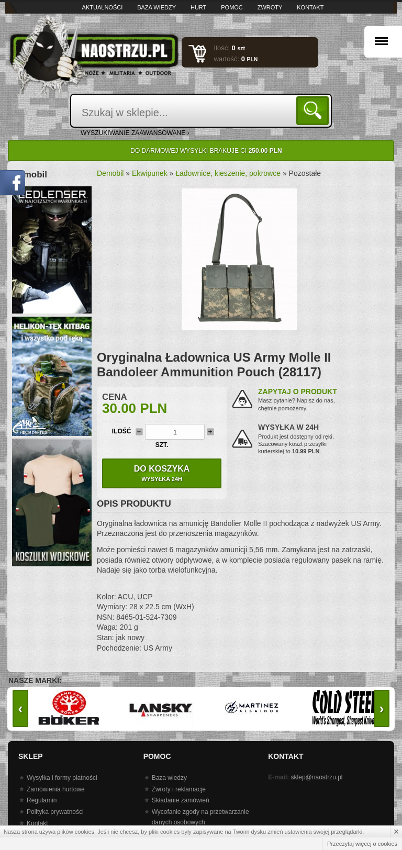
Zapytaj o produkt (297, 391)
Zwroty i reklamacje (179, 789)
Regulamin (42, 800)
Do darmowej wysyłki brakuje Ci (206, 150)
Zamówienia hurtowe (56, 789)
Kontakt (310, 7)
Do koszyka (161, 473)
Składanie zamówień (180, 800)
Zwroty (270, 7)
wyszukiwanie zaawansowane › (135, 133)
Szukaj (314, 110)
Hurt (198, 7)
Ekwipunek (150, 173)
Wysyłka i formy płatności (62, 777)
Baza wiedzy (156, 7)
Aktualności (102, 7)
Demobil (110, 173)
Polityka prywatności (55, 811)
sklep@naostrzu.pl (317, 777)
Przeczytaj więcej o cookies (362, 844)
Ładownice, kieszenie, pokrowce (228, 173)
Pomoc (232, 7)
